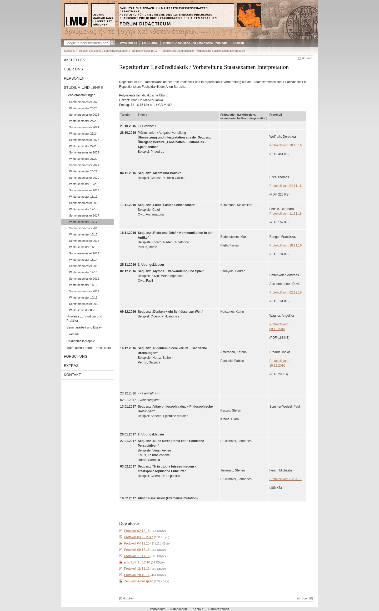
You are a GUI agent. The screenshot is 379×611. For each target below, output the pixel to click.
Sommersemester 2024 (84, 127)
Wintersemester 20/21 (83, 171)
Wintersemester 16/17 (144, 50)
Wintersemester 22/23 (83, 146)
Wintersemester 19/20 (83, 184)
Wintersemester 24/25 (83, 120)
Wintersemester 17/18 (83, 209)
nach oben (301, 598)
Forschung (76, 356)
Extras (71, 365)
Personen (74, 78)
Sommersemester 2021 (84, 165)
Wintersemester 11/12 (83, 284)
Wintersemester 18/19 (83, 196)
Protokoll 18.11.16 (137, 569)
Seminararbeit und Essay (84, 327)
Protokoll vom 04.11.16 (285, 186)
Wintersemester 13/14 (83, 259)
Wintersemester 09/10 (83, 310)
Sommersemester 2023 (84, 139)
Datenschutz (178, 608)
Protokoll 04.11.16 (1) (139, 543)
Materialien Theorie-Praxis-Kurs (89, 348)
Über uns (73, 69)
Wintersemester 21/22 (83, 158)
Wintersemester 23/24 (83, 133)
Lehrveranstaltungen (116, 50)
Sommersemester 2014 (84, 253)
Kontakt (72, 375)
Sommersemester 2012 (84, 278)
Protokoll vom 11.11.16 (285, 213)
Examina (73, 334)
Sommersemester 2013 (84, 266)
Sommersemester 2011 (84, 291)
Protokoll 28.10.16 (137, 575)
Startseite (69, 50)
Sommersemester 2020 (84, 177)
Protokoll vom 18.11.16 (285, 245)
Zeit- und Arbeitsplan (138, 581)
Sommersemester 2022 (84, 152)
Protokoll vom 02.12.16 (285, 292)
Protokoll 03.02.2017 (138, 537)
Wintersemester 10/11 (83, 297)
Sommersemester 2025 (84, 114)
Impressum (157, 608)
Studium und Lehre (90, 50)
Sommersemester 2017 (84, 215)
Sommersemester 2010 (84, 303)
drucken (307, 58)
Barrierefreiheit (218, 608)
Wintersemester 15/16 (83, 234)
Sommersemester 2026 (84, 102)
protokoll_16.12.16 (137, 562)
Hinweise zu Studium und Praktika (84, 318)
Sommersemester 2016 (84, 228)
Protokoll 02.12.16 (137, 531)
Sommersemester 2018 (84, 202)
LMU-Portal (150, 42)
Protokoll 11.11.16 (137, 556)
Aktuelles (74, 60)
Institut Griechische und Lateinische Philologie (195, 42)
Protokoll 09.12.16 (137, 550)
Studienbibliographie (81, 341)
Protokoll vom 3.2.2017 (285, 479)
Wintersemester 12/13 (83, 272)
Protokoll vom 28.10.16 (285, 145)
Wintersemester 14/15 (83, 247)
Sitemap (238, 42)
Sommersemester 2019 (84, 190)
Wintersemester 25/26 (83, 108)
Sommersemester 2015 (84, 240)
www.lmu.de (128, 42)
